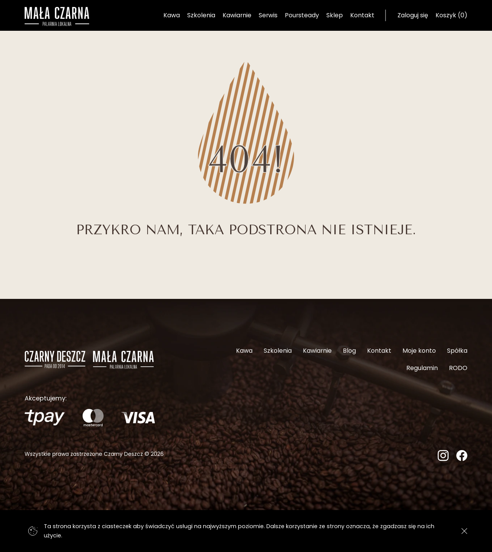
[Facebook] (461, 459)
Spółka (457, 350)
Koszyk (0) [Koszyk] (451, 15)
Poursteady (302, 15)
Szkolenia (201, 15)
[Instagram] (443, 459)
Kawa (171, 15)
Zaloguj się (412, 15)
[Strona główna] (57, 16)
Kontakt (362, 15)
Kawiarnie (237, 15)
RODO (458, 368)
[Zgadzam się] (464, 531)
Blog (349, 350)
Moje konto (419, 350)
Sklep (334, 15)
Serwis (268, 15)
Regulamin (422, 368)
